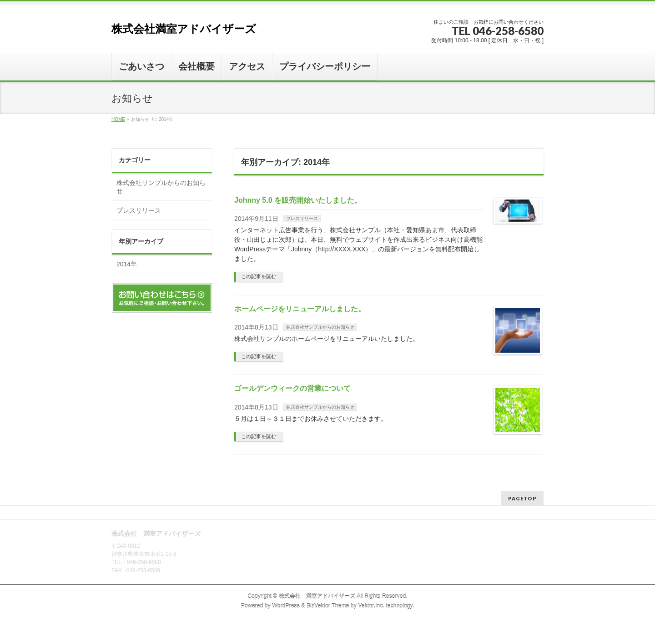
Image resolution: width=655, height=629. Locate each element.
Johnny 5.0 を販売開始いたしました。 (298, 200)
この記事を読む (258, 276)
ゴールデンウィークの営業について (292, 388)
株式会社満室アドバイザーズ (183, 29)
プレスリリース (302, 218)
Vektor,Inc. (371, 606)
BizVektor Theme (328, 606)
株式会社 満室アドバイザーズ (317, 596)
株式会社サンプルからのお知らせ (320, 326)
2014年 (126, 264)
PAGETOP (522, 498)
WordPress (286, 606)
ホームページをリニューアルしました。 (299, 309)
